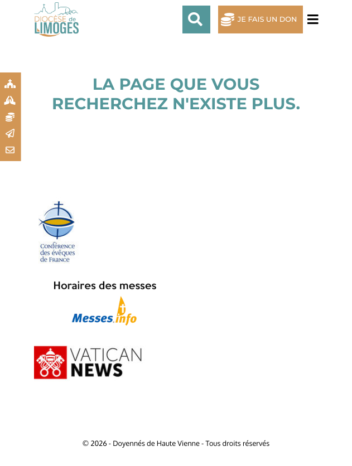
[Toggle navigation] (311, 20)
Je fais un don (267, 20)
